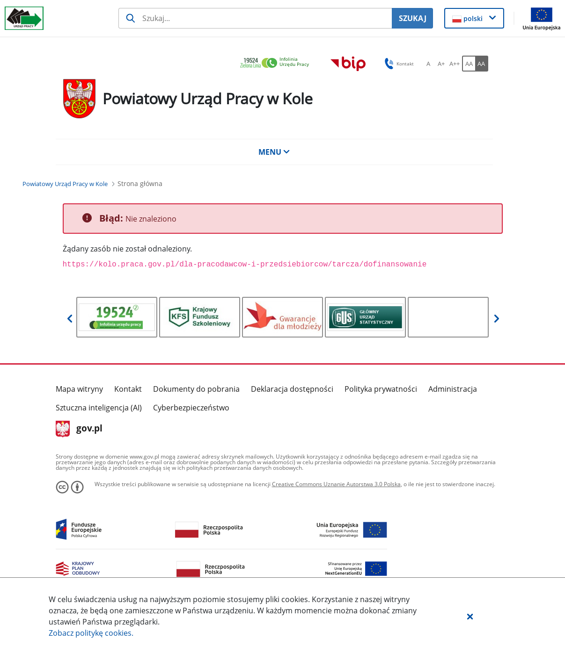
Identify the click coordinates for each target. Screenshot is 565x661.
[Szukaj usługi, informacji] (255, 18)
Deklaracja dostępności (292, 389)
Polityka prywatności (381, 389)
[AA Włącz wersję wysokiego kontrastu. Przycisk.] (481, 64)
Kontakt (128, 389)
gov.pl (79, 429)
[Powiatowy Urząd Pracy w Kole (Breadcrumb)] (65, 183)
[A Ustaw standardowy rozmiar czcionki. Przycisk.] (428, 63)
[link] (277, 63)
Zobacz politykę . (91, 633)
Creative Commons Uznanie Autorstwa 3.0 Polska (336, 484)
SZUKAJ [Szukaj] (412, 18)
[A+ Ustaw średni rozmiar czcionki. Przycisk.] (441, 63)
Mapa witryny (79, 389)
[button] (470, 616)
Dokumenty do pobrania (196, 389)
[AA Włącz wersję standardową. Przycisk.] (468, 64)
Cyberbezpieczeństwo (191, 407)
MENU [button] (274, 152)
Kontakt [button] (398, 63)
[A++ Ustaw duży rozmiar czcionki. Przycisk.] (454, 63)
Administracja (452, 389)
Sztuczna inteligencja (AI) (99, 407)
